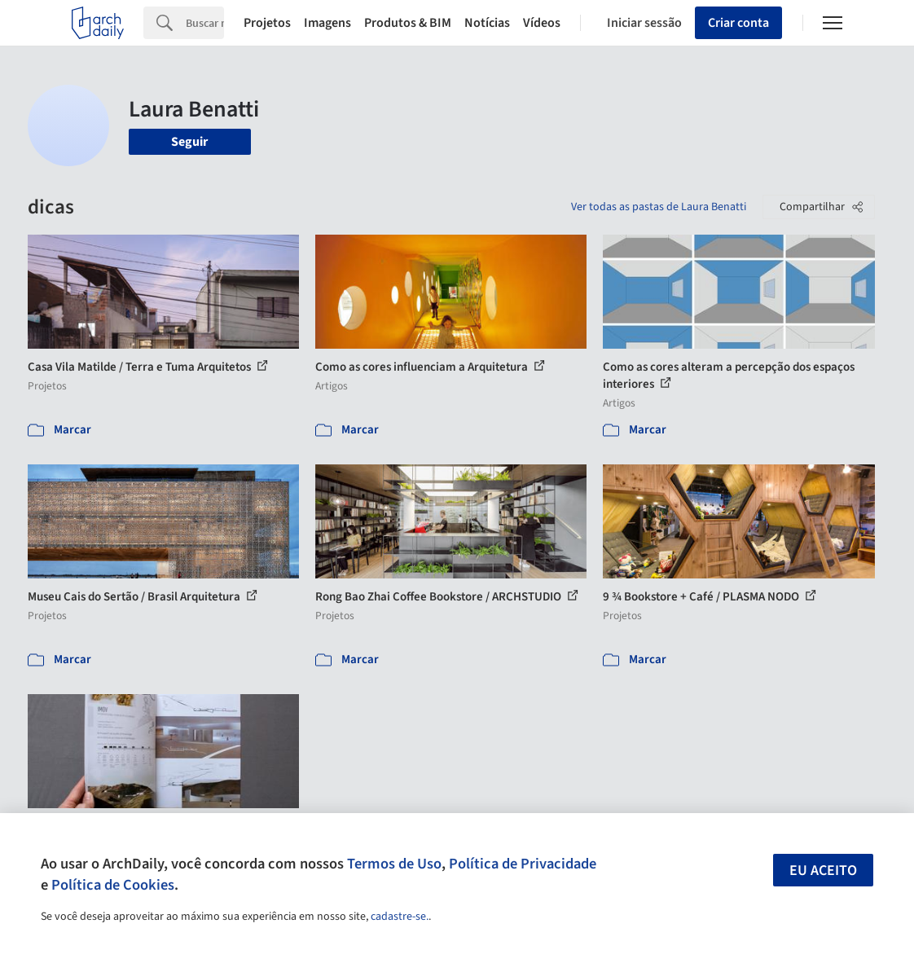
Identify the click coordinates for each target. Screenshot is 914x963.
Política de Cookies (112, 884)
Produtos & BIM (407, 22)
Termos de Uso (394, 863)
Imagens (327, 22)
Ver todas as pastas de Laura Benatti (658, 207)
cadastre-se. (399, 916)
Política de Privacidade (522, 863)
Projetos (267, 22)
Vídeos (541, 22)
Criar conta (738, 23)
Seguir (189, 142)
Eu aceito (823, 870)
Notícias (487, 22)
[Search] (205, 23)
